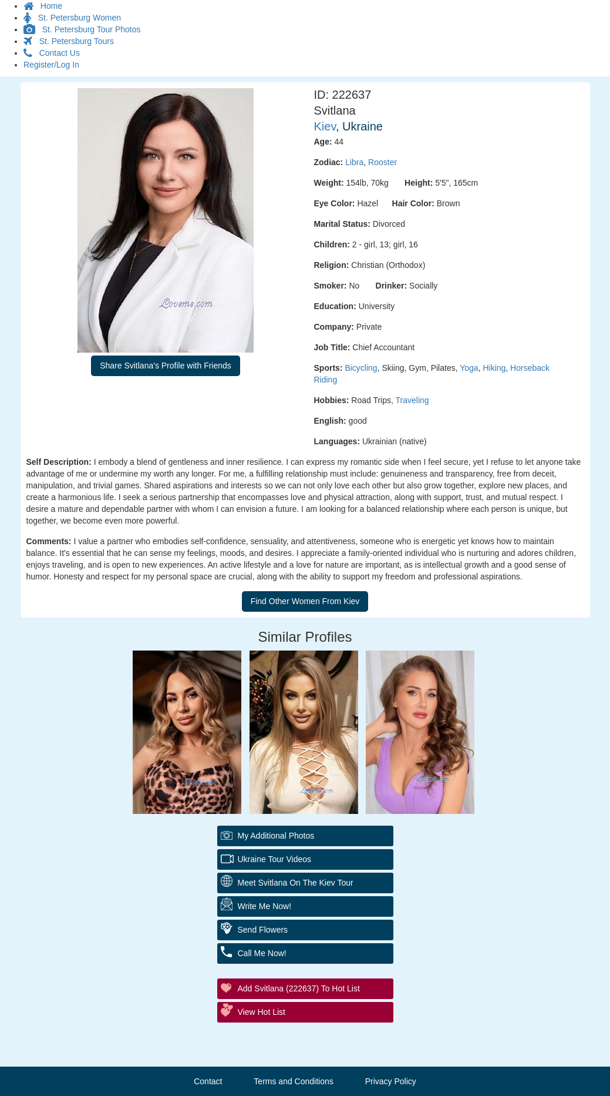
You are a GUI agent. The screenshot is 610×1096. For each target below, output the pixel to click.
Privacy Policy (390, 1081)
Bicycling (361, 368)
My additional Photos (276, 835)
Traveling (412, 400)
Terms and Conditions (293, 1081)
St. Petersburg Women (72, 17)
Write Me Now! (265, 906)
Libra (354, 162)
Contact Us (51, 53)
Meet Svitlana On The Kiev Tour (295, 882)
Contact (208, 1081)
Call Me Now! (262, 953)
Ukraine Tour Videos (275, 859)
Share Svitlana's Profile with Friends (165, 365)
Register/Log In (51, 64)
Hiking (494, 368)
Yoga (469, 368)
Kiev (325, 126)
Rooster (382, 162)
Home (42, 6)
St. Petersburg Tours (68, 41)
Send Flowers (263, 929)
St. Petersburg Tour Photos (82, 29)
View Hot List (261, 1012)
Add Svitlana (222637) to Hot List (299, 988)
